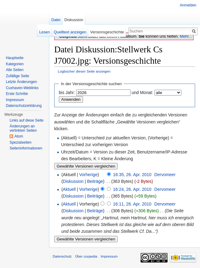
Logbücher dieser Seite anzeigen (84, 71)
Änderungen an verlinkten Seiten (23, 128)
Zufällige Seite (17, 76)
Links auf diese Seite (26, 120)
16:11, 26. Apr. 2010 (132, 204)
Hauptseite (14, 58)
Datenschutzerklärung (24, 106)
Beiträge (95, 181)
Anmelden (188, 5)
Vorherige (88, 174)
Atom (18, 136)
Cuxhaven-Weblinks (22, 88)
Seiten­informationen (25, 148)
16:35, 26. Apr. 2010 (132, 174)
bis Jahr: (67, 92)
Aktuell (69, 189)
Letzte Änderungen (21, 82)
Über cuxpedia (86, 256)
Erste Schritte (17, 94)
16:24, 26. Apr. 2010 (132, 189)
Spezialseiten (20, 142)
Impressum (15, 100)
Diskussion (73, 181)
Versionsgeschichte (107, 32)
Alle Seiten (14, 70)
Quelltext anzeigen (70, 32)
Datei (55, 19)
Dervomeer (164, 174)
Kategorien (15, 64)
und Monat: (142, 92)
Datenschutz (62, 256)
